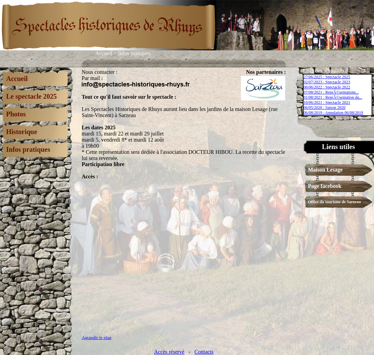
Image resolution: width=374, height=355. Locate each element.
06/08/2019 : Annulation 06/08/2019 (333, 112)
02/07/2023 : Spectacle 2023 (327, 82)
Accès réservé (169, 352)
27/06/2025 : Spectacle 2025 (327, 77)
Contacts (203, 352)
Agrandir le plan (96, 337)
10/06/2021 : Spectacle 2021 (327, 102)
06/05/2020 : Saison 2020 (324, 107)
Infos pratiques (134, 53)
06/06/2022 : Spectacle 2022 (327, 87)
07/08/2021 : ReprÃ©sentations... (331, 92)
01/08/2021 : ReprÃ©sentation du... (333, 97)
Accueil (103, 53)
